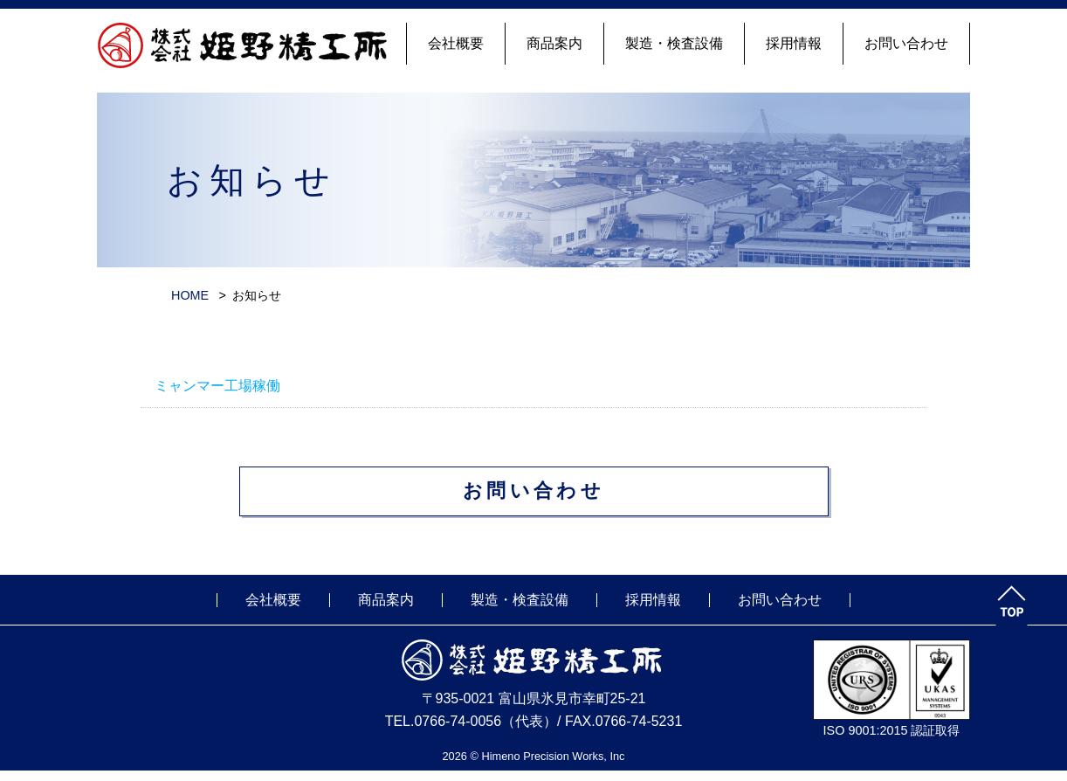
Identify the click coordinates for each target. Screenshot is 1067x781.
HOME (190, 295)
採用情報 (794, 43)
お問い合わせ (906, 43)
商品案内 (554, 43)
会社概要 (456, 43)
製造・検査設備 (674, 43)
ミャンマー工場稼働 (217, 385)
